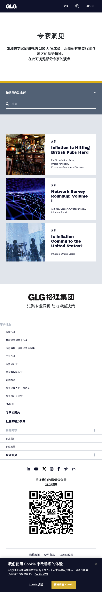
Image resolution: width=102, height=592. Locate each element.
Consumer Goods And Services (67, 167)
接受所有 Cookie (63, 584)
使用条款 (49, 555)
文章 (53, 141)
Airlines (55, 208)
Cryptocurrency (77, 208)
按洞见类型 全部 (51, 93)
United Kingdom (59, 163)
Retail (64, 212)
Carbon (64, 208)
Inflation (63, 160)
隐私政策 (34, 555)
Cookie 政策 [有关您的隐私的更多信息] (41, 574)
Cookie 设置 (36, 584)
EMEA (54, 160)
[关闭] (95, 564)
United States (68, 253)
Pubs (71, 160)
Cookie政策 (66, 555)
